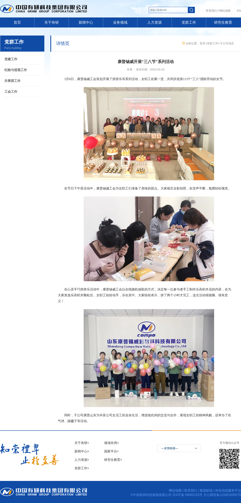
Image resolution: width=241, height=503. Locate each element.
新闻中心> (81, 451)
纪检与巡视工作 (15, 70)
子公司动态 (227, 43)
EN (239, 10)
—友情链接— (169, 448)
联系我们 (211, 10)
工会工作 (10, 91)
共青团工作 (12, 80)
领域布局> (111, 443)
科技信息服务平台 (228, 490)
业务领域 (120, 22)
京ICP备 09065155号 (187, 495)
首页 (17, 22)
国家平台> (111, 451)
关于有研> (81, 443)
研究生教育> (113, 459)
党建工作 (10, 59)
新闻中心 (86, 22)
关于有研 (51, 22)
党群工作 (189, 22)
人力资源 (154, 22)
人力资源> (81, 459)
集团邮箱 (206, 490)
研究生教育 (223, 22)
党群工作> (81, 468)
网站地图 (225, 10)
